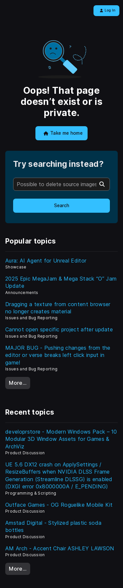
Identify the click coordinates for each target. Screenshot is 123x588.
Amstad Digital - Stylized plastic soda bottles (53, 526)
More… (18, 383)
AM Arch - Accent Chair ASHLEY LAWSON (59, 548)
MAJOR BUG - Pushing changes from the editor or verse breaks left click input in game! (58, 355)
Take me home (63, 133)
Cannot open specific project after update (59, 329)
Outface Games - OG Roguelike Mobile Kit (59, 504)
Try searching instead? (58, 164)
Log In (108, 10)
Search (61, 205)
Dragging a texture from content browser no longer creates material (57, 308)
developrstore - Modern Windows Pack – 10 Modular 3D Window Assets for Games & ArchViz (61, 439)
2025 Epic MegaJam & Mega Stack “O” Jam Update (60, 282)
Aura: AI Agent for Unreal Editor (45, 260)
